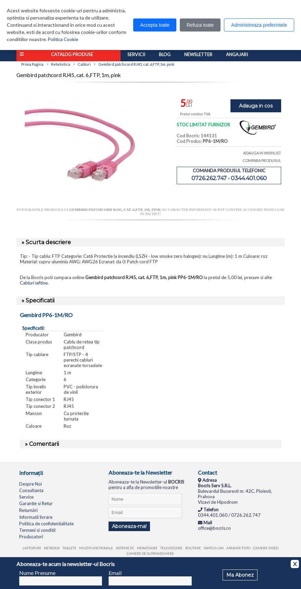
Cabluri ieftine (34, 283)
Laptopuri (32, 548)
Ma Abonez (240, 575)
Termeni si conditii (37, 530)
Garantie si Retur (36, 503)
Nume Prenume (37, 572)
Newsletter (198, 54)
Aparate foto (238, 548)
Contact (207, 472)
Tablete (69, 548)
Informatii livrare (35, 517)
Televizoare (171, 548)
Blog (165, 54)
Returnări (28, 510)
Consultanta (31, 490)
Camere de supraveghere (150, 553)
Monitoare (147, 548)
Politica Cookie (63, 39)
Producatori (31, 536)
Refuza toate (200, 25)
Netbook (52, 548)
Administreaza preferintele (259, 25)
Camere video (265, 548)
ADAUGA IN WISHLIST (262, 153)
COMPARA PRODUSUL (261, 160)
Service (26, 497)
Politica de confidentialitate (46, 523)
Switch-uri (214, 548)
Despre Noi (30, 484)
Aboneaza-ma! (129, 526)
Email (115, 572)
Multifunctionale (96, 548)
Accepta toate (155, 25)
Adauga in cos (256, 106)
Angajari (237, 54)
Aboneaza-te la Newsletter (140, 472)
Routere (193, 548)
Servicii (136, 54)
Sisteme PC (125, 548)
